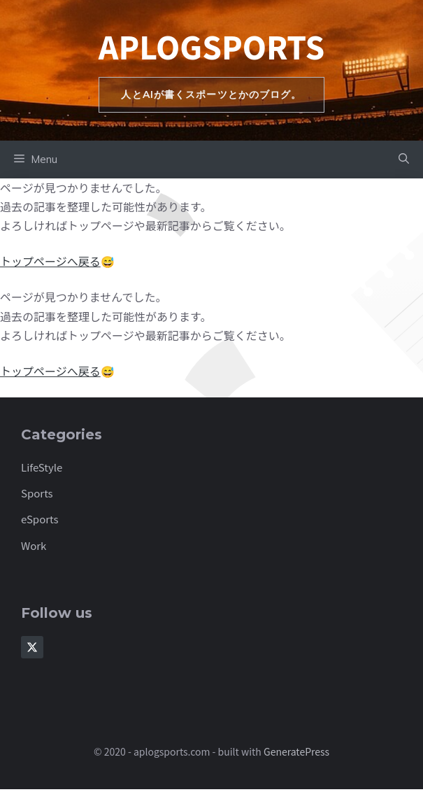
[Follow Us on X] (32, 647)
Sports (37, 493)
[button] (404, 159)
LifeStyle (41, 467)
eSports (40, 518)
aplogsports (212, 46)
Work (33, 545)
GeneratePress (296, 751)
